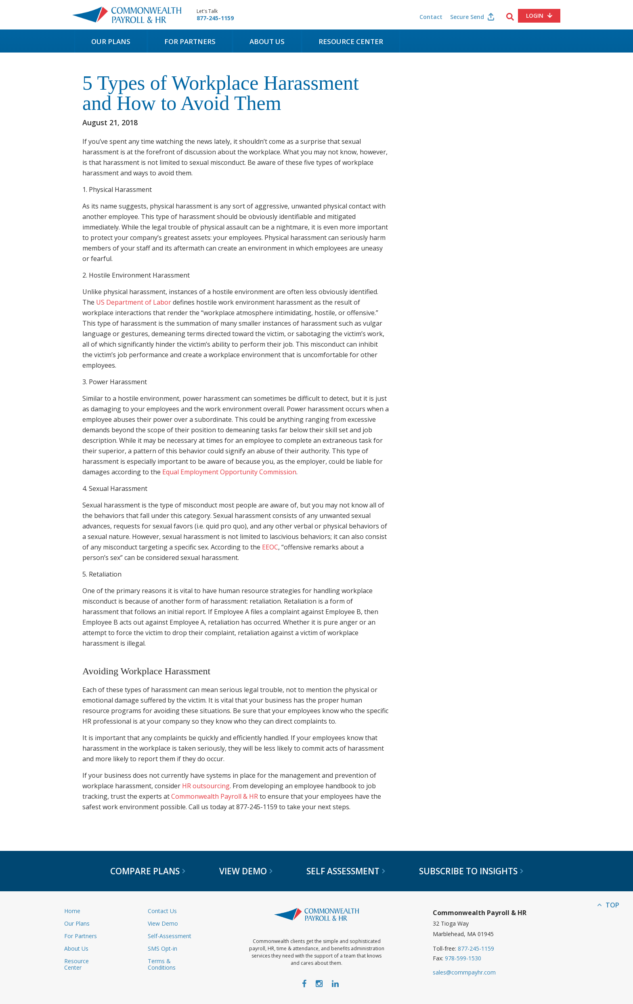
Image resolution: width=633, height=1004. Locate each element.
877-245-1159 (215, 18)
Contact (430, 17)
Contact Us (162, 911)
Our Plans (110, 41)
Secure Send (467, 17)
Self (345, 871)
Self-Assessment (169, 936)
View (245, 871)
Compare (147, 871)
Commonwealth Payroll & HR (126, 14)
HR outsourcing (206, 785)
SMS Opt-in (162, 948)
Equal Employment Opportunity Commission (229, 471)
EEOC (270, 547)
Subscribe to (471, 871)
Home (72, 911)
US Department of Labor (134, 302)
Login (534, 15)
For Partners (190, 41)
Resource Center (351, 41)
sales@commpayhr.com (464, 972)
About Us (267, 41)
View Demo (163, 923)
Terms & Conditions (162, 964)
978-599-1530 (463, 958)
